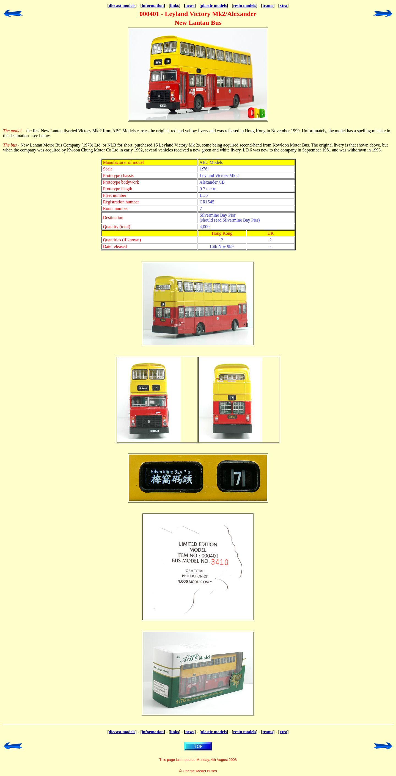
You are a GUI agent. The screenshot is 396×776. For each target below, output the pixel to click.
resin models (244, 5)
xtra (283, 5)
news (189, 5)
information (153, 5)
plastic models (214, 5)
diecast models (122, 5)
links (174, 5)
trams (267, 5)
